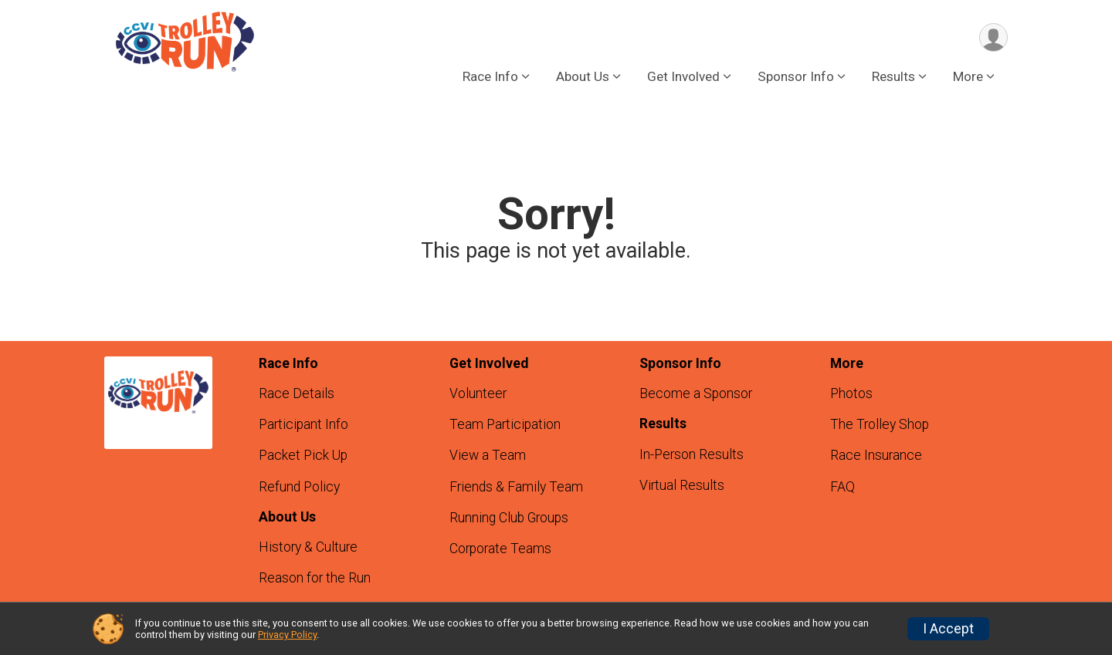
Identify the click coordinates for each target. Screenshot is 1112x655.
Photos (851, 393)
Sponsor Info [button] (796, 76)
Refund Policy (299, 487)
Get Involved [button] (683, 76)
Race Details (296, 393)
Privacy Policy (287, 634)
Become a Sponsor (695, 393)
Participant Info (303, 424)
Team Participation (505, 424)
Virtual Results (681, 485)
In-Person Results (691, 454)
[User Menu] (993, 37)
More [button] (968, 76)
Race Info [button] (490, 76)
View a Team (487, 455)
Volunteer (478, 393)
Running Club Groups (508, 517)
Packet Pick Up (303, 455)
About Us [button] (582, 76)
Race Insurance (876, 455)
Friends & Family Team (516, 487)
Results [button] (893, 76)
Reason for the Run (315, 578)
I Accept (948, 628)
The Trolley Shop (879, 424)
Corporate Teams (500, 548)
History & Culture (308, 547)
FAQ (842, 487)
